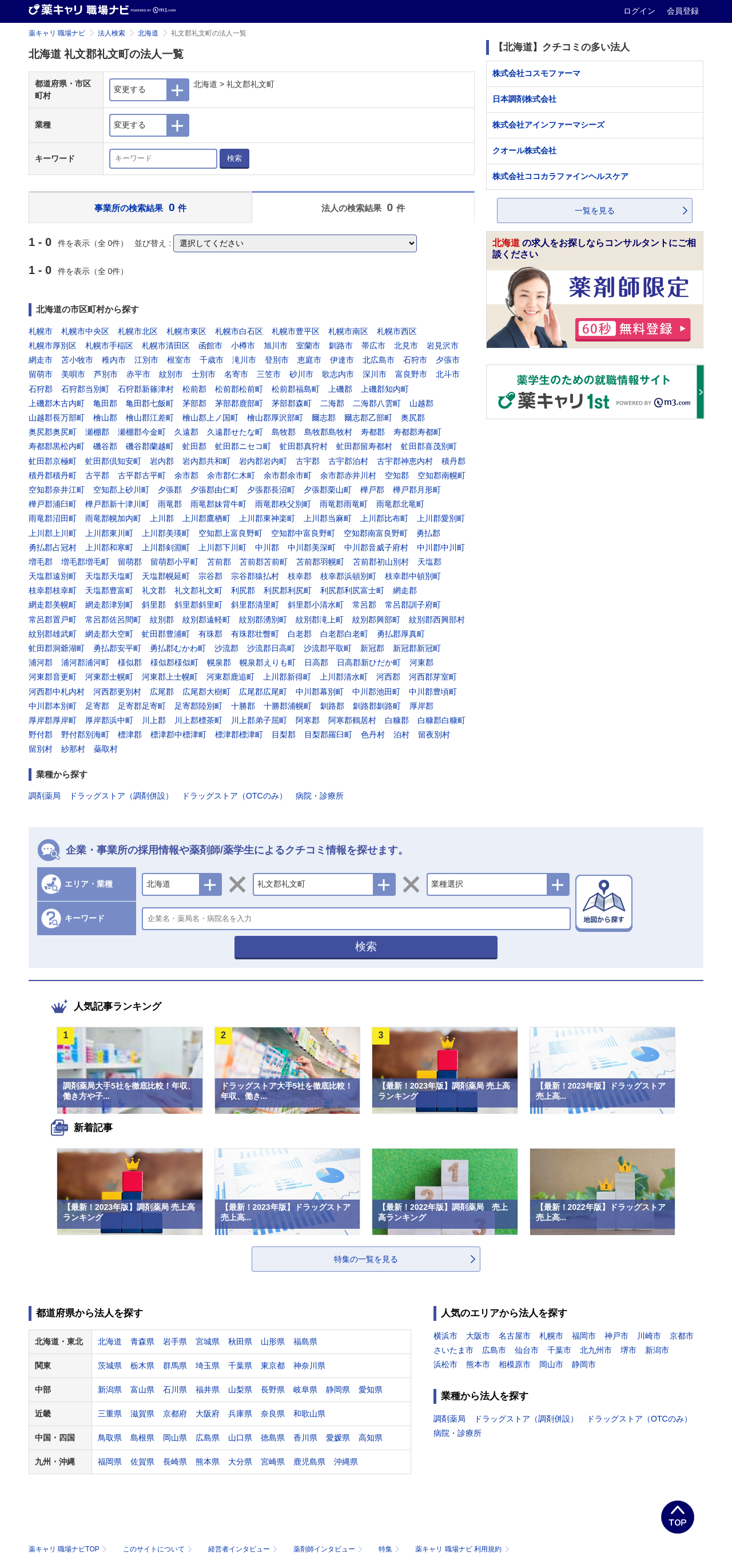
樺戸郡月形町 (417, 489)
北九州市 (596, 1350)
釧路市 (341, 345)
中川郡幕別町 (320, 691)
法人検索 (111, 33)
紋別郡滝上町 (320, 619)
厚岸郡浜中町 (109, 720)
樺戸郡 (372, 489)
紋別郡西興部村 (437, 619)
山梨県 (240, 1389)
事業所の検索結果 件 (140, 207)
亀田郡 (105, 403)
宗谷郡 (210, 576)
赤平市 (138, 374)
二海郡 (332, 403)
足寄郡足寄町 (142, 705)
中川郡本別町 (53, 705)
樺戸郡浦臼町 (53, 504)
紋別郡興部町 (376, 619)
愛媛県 (338, 1437)
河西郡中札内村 (57, 691)
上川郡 (162, 518)
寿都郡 (373, 431)
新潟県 (110, 1389)
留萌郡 (130, 561)
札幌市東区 (186, 331)
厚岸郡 (421, 705)
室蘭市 (308, 345)
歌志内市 (338, 374)
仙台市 (527, 1350)
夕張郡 (170, 489)
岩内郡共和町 (206, 461)
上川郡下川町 (222, 547)
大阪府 (208, 1413)
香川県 (305, 1437)
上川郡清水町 (344, 676)
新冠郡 (372, 648)
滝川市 (244, 359)
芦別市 (106, 374)
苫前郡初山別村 (381, 561)
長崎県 (175, 1461)
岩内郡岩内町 (263, 461)
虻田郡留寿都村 (364, 446)
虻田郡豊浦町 (166, 633)
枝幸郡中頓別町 (413, 576)
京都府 (175, 1413)
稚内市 (114, 359)
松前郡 (194, 389)
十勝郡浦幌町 (288, 705)
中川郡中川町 (441, 547)
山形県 (273, 1341)
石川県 (175, 1389)
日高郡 (316, 662)
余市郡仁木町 (231, 475)
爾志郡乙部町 (368, 417)
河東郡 (421, 662)
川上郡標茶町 (198, 720)
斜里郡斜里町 (198, 604)
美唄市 (73, 374)
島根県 (142, 1437)
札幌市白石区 (239, 331)
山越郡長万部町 (57, 417)
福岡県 (110, 1461)
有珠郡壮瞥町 (255, 633)
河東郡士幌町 (109, 676)
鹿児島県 (309, 1461)
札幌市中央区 (85, 331)
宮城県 (208, 1341)
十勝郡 (243, 705)
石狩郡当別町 (85, 389)
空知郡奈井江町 (57, 489)
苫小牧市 (77, 359)
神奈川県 (309, 1365)
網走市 (41, 359)
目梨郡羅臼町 (328, 734)
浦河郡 (41, 662)
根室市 (179, 359)
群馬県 (175, 1365)
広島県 (208, 1437)
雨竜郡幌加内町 (113, 518)
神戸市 (616, 1335)
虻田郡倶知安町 (113, 461)
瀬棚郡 (97, 431)
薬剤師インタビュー (329, 1549)
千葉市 (559, 1350)
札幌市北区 (138, 331)
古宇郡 (308, 461)
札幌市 (41, 331)
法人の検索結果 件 (363, 207)
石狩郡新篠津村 (146, 389)
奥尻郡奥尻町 (53, 431)
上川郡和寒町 (109, 547)
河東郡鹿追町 (230, 676)
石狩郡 (41, 389)
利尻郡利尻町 (288, 590)
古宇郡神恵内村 (405, 461)
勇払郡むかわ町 (178, 648)
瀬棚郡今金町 (142, 431)
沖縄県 (346, 1461)
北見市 (406, 345)
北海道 (148, 33)
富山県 (142, 1389)
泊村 (401, 734)
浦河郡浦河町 (85, 662)
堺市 (628, 1350)
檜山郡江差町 (150, 417)
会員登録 (683, 10)
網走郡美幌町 (53, 604)
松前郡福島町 (296, 389)
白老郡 (300, 633)
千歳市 (212, 359)
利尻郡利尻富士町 (352, 590)
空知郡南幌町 (441, 475)
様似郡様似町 (174, 662)
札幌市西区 (397, 331)
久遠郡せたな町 (235, 431)
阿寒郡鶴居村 (352, 720)
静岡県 (338, 1389)
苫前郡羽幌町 (320, 561)
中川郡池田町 (376, 691)
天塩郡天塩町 (109, 576)
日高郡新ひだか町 (369, 662)
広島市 (494, 1350)
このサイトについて (158, 1549)
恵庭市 (309, 359)
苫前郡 (219, 561)
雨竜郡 (170, 504)
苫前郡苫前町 (264, 561)
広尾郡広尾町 (263, 691)
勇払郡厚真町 (401, 633)
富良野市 (411, 374)
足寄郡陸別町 (198, 705)
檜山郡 (105, 417)
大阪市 (478, 1335)
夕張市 (448, 359)
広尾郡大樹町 (206, 691)
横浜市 (445, 1335)
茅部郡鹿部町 (239, 403)
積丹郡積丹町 (53, 475)
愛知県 (371, 1389)
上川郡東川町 (109, 533)
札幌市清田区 (166, 345)
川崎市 (649, 1335)
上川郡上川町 (53, 533)
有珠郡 (210, 633)
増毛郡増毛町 (85, 561)
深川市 (375, 374)
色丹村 (373, 734)
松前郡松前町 (239, 389)
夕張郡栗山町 (328, 489)
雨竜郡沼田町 (53, 518)
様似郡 (130, 662)
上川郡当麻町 (328, 518)
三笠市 (269, 374)
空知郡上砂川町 (121, 489)
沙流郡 (226, 648)
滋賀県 (142, 1413)
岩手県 (175, 1341)
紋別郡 (162, 619)
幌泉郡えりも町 (268, 662)
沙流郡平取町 (328, 648)
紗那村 (73, 748)
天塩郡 (429, 561)
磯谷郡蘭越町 (150, 446)
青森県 (142, 1341)
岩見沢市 (443, 345)
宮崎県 (273, 1461)
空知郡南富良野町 (376, 533)
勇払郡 (428, 533)
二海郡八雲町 (377, 403)
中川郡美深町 (312, 547)
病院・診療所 (320, 795)
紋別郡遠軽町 (206, 619)
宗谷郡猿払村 (255, 576)
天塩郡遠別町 (53, 576)
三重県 (110, 1413)
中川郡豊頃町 (433, 691)
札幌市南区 (348, 331)
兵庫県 (240, 1413)
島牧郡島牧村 (328, 431)
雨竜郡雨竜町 (344, 504)
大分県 (240, 1461)
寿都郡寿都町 (417, 431)
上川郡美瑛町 (166, 533)
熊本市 (478, 1364)
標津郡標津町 (239, 734)
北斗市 (448, 374)
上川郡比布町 (384, 518)
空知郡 (397, 475)
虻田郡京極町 (53, 461)
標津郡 (130, 734)
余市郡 (186, 475)
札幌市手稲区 (109, 345)
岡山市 (551, 1364)
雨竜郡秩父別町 (283, 504)
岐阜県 (305, 1389)
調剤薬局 (45, 795)
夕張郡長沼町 (271, 489)
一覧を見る (595, 210)
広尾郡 (162, 691)
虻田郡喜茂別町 (429, 446)
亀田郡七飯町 (150, 403)
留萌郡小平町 (174, 561)
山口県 (240, 1437)
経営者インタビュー (244, 1549)
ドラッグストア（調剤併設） (121, 795)
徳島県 (273, 1437)
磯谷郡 (105, 446)
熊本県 (208, 1461)
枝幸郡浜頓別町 (348, 576)
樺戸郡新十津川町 (117, 504)
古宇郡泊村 (348, 461)
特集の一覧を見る (366, 1259)
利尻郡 (243, 590)
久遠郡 (186, 431)
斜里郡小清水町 (316, 604)
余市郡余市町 (288, 475)
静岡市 (584, 1364)
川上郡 (154, 720)
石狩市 (415, 359)
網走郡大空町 (109, 633)
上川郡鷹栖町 (206, 518)
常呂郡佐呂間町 (113, 619)
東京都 (273, 1365)
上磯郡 (340, 389)
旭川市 (276, 345)
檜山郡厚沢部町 (275, 417)
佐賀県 (142, 1461)
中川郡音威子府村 (376, 547)
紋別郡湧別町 (263, 619)
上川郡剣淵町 (166, 547)
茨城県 (110, 1365)
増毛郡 (41, 561)
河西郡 (388, 676)
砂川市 (301, 374)
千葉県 (240, 1365)
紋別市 (171, 374)
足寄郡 (97, 705)
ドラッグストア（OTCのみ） (234, 795)
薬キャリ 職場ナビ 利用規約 (462, 1549)
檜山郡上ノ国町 (210, 417)
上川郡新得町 (287, 676)
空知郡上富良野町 (230, 533)
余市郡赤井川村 (348, 475)
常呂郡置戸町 (53, 619)
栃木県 (142, 1365)
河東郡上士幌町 (170, 676)
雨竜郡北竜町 (400, 504)
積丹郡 (453, 461)
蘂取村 (106, 748)
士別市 (204, 374)
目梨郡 (284, 734)
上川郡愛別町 (441, 518)
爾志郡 (324, 417)
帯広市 (373, 345)
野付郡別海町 (85, 734)
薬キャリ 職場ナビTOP (69, 1549)
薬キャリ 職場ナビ (57, 33)
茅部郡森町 (292, 403)
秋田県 (240, 1341)
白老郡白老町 (344, 633)
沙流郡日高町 (271, 648)
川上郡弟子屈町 (259, 720)
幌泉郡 (219, 662)
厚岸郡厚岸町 (53, 720)
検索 (234, 158)
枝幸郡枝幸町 (53, 590)
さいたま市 (453, 1350)
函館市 (210, 345)
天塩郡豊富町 (109, 590)
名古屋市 (515, 1335)
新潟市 (657, 1350)
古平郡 (97, 475)
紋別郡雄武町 (53, 633)
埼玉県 (208, 1365)
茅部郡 (194, 403)
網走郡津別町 (109, 604)
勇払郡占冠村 (53, 547)
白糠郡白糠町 (441, 720)
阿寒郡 (308, 720)
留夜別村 (434, 734)
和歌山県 (309, 1413)
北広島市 (379, 359)
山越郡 (421, 403)
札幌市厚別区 (53, 345)
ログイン (640, 10)
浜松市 (445, 1364)
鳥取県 (110, 1437)
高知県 (371, 1437)
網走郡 (405, 590)
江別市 (146, 359)
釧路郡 (332, 705)
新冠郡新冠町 (417, 648)
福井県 (208, 1389)
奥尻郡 (413, 417)
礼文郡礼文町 (198, 590)
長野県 (273, 1389)
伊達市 (342, 359)
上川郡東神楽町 (267, 518)
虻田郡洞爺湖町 (57, 648)
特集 (390, 1549)
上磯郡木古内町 (57, 403)
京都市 (682, 1335)
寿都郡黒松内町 (57, 446)
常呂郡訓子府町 (413, 604)
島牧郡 (284, 431)
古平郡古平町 (142, 475)
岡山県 (175, 1437)
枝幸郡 (300, 576)
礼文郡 (154, 590)
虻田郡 (194, 446)
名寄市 (236, 374)
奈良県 (273, 1413)
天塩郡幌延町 (166, 576)
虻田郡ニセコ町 (243, 446)
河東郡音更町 (53, 676)
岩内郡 (162, 461)
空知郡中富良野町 (303, 533)
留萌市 (41, 374)
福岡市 (584, 1335)
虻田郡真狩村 (304, 446)
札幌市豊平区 (296, 331)
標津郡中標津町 (178, 734)
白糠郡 (397, 720)
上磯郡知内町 (385, 389)
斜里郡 (154, 604)
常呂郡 (364, 604)
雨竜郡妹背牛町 (218, 504)
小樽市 (243, 345)
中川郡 (267, 547)
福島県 (305, 1341)
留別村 (41, 748)
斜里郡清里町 (255, 604)
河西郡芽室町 (433, 676)
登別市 (277, 359)
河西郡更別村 (117, 691)
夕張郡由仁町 (214, 489)
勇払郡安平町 (117, 648)
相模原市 (515, 1364)
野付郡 (41, 734)
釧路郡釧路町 (377, 705)
